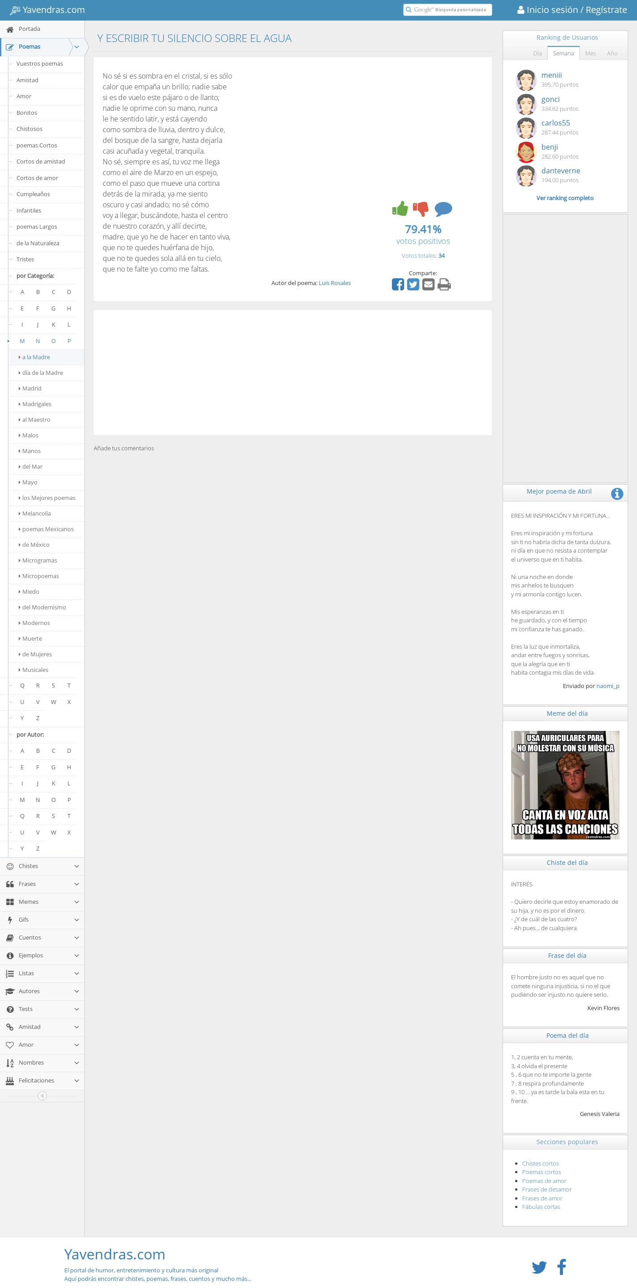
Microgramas (38, 560)
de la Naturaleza (38, 243)
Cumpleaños (33, 194)
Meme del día (567, 713)
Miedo (29, 591)
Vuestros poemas (40, 63)
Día (537, 53)
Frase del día (567, 955)
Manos (30, 451)
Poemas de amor (544, 1181)
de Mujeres (35, 654)
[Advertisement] (293, 372)
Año (612, 53)
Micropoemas (39, 576)
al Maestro (34, 419)
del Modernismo (42, 607)
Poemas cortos (541, 1172)
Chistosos (29, 129)
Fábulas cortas (541, 1207)
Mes (590, 53)
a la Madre (34, 357)
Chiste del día (567, 862)
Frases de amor (542, 1198)
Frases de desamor (547, 1189)
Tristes (25, 259)
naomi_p (608, 686)
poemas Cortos (37, 145)
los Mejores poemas (47, 498)
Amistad (27, 80)
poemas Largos (37, 226)
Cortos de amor (37, 178)
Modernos (34, 623)
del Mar (30, 466)
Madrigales (35, 404)
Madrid (30, 388)
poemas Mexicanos (46, 529)
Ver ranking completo (565, 198)
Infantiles (29, 210)
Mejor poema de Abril (559, 491)
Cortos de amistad (41, 161)
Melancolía (35, 513)
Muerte (30, 638)
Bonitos (27, 113)
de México (34, 545)
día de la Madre (41, 373)
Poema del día (567, 1035)
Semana (563, 53)
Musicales (33, 670)
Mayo (28, 482)
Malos (28, 435)
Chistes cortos (540, 1163)
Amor (24, 96)
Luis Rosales (335, 283)
